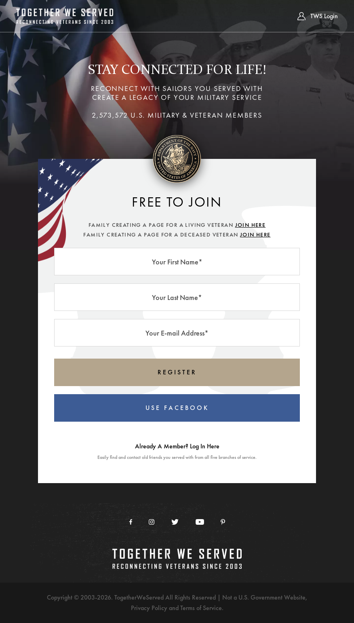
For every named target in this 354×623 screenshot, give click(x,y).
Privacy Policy (149, 608)
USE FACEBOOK (177, 407)
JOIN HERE (250, 224)
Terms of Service (201, 608)
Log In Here (204, 446)
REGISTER (177, 372)
